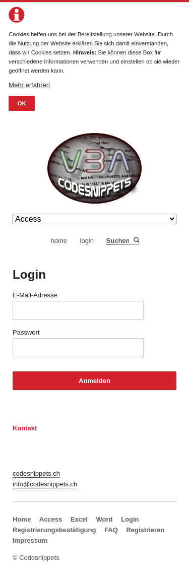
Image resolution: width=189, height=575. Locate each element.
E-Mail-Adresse (35, 295)
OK (22, 103)
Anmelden (94, 381)
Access (50, 519)
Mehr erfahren (29, 85)
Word (104, 519)
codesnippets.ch (36, 473)
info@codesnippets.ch (45, 484)
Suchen (136, 240)
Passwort (26, 332)
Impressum (30, 540)
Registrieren (145, 530)
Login (130, 519)
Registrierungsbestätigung (54, 530)
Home (22, 519)
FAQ (111, 530)
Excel (79, 519)
